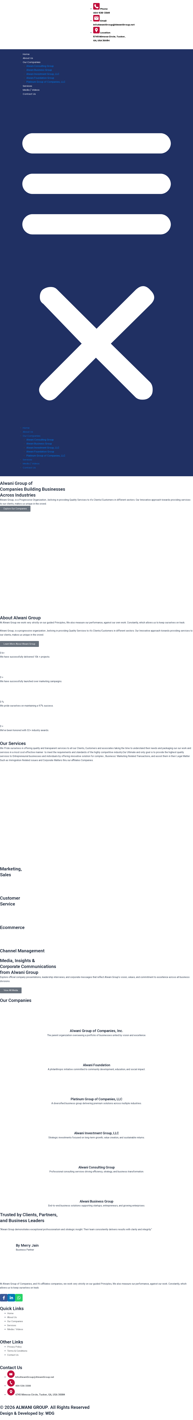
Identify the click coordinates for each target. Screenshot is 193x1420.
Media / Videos (31, 89)
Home (26, 54)
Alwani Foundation (96, 1065)
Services (27, 86)
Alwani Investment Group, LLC (42, 74)
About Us (28, 58)
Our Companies (31, 62)
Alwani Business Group (39, 70)
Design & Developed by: (29, 1413)
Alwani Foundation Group (40, 78)
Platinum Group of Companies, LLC (45, 81)
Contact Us (29, 93)
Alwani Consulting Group (40, 66)
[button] (97, 263)
